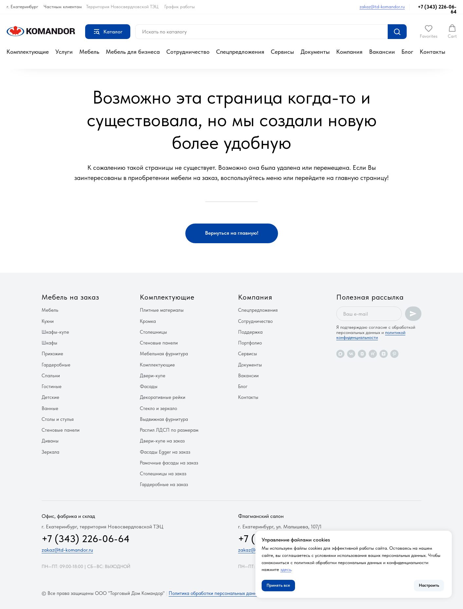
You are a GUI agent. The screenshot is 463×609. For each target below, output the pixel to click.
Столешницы (153, 332)
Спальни (51, 376)
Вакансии (382, 51)
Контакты (432, 51)
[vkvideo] (362, 354)
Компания (349, 51)
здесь (285, 569)
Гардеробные (56, 365)
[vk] (351, 354)
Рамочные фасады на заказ (169, 463)
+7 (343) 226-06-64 (437, 9)
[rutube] (373, 354)
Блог (407, 51)
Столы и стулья (58, 419)
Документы (315, 51)
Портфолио (250, 343)
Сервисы (282, 51)
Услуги (64, 51)
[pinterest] (394, 354)
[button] (428, 31)
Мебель (89, 51)
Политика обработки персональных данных (215, 593)
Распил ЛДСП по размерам (169, 430)
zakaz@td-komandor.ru (382, 6)
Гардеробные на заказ (164, 484)
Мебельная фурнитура (164, 354)
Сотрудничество (188, 51)
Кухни (48, 321)
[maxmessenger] (340, 354)
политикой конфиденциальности (370, 335)
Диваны (50, 441)
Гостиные (52, 386)
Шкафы (49, 343)
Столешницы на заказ (163, 474)
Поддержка (250, 332)
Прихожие (52, 354)
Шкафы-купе (55, 332)
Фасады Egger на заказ (165, 452)
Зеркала (50, 452)
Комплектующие (28, 51)
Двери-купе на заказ (162, 441)
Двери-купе (152, 376)
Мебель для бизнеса (133, 51)
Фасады (148, 386)
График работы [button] (179, 6)
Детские (50, 397)
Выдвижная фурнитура (164, 419)
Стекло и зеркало (158, 408)
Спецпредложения (240, 51)
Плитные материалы (162, 310)
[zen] (384, 354)
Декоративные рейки (162, 397)
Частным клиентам (63, 6)
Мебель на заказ (70, 297)
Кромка (148, 321)
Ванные (50, 408)
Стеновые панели (61, 430)
